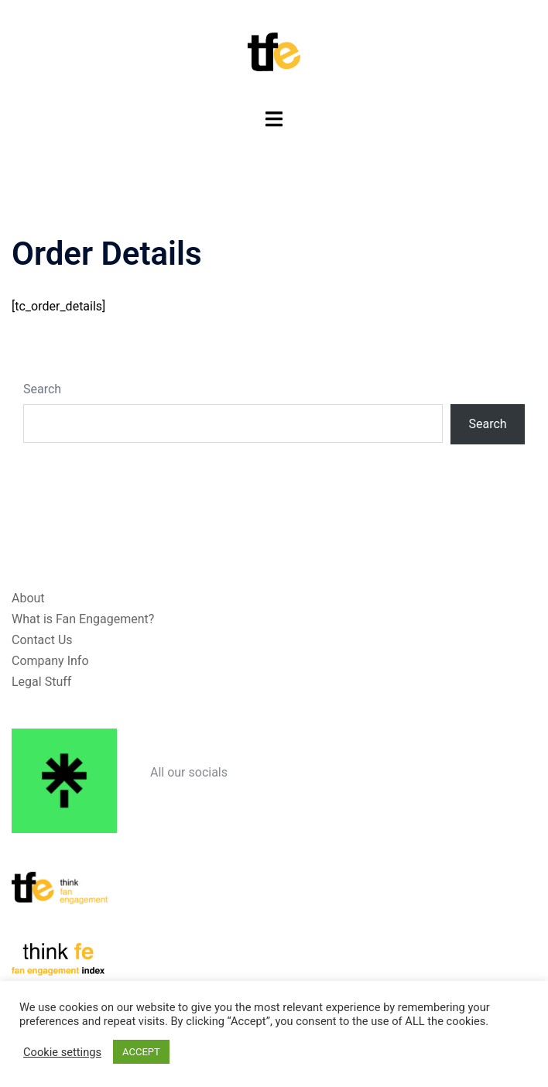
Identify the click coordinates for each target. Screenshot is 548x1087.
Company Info (50, 660)
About (28, 598)
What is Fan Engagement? (83, 619)
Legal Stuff (41, 681)
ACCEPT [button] (141, 1052)
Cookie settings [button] (62, 1052)
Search (42, 389)
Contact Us (42, 640)
